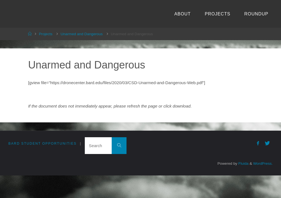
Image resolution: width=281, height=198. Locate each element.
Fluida (243, 163)
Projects (45, 34)
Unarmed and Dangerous (82, 34)
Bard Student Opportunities (42, 143)
